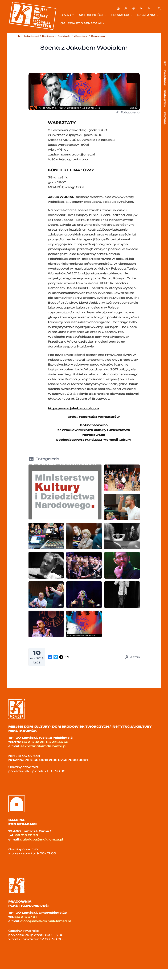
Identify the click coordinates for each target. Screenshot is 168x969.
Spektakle (64, 36)
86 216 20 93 (26, 835)
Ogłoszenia (98, 36)
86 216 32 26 (33, 742)
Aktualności (93, 15)
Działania (148, 15)
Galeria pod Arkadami (82, 23)
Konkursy (48, 36)
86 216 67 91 (26, 917)
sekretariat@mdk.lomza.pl (43, 746)
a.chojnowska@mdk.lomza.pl (45, 921)
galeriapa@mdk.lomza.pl (41, 839)
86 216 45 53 (57, 742)
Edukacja (122, 15)
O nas (67, 15)
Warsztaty (80, 36)
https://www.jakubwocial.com (73, 408)
